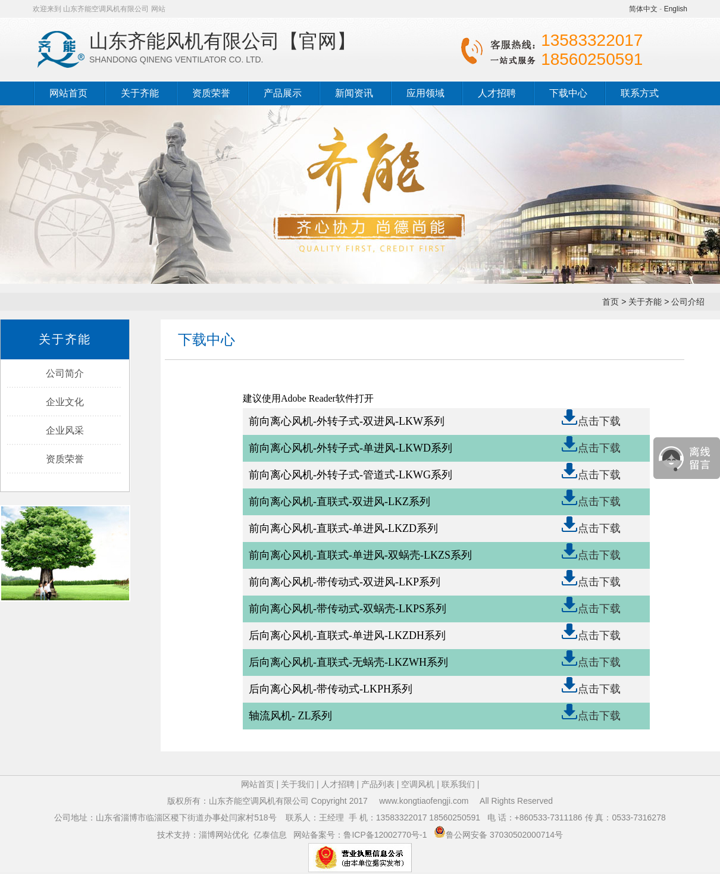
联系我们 (458, 784)
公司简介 (65, 373)
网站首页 (68, 93)
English (675, 9)
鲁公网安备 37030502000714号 (504, 834)
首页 (610, 301)
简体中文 (643, 9)
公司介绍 (688, 301)
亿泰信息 (270, 834)
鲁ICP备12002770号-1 (386, 834)
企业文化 (65, 402)
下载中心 (568, 93)
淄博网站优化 (224, 834)
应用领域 (425, 93)
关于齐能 (140, 93)
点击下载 (599, 421)
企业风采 (65, 430)
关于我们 (297, 784)
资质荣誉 (211, 93)
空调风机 (417, 784)
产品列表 (378, 784)
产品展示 (283, 93)
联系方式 (640, 93)
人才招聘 (497, 93)
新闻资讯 (354, 93)
